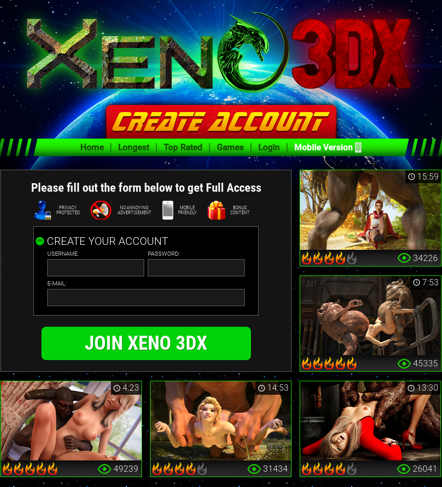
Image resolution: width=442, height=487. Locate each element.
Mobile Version (323, 147)
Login (269, 147)
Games (230, 147)
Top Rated (183, 147)
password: (164, 254)
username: (63, 254)
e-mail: (57, 284)
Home (92, 147)
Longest (133, 147)
